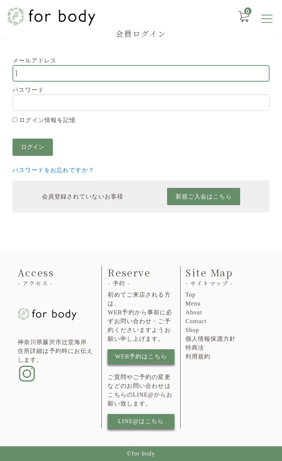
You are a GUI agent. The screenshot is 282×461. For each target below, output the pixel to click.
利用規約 (197, 356)
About (193, 312)
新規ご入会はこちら (204, 196)
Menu (193, 303)
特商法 (194, 347)
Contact (196, 321)
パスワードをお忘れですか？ (53, 170)
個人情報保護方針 (210, 339)
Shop (192, 330)
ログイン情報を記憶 (44, 120)
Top (190, 295)
